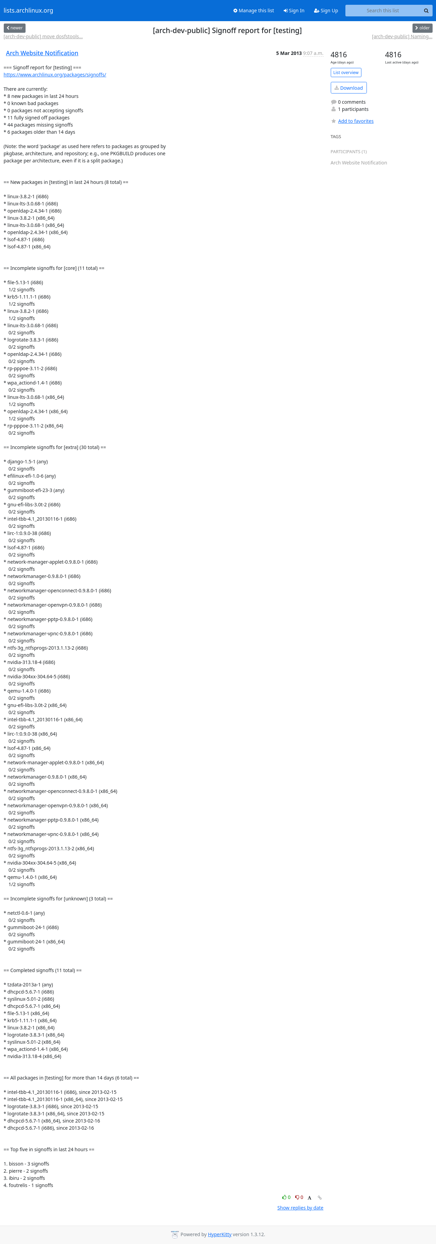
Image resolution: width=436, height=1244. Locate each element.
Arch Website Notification (42, 53)
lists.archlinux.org (28, 10)
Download (348, 88)
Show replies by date (300, 1207)
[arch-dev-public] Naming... (402, 36)
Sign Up (326, 10)
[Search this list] (383, 10)
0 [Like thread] (287, 1197)
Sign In (294, 10)
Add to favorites (352, 121)
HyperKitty (219, 1234)
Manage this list (253, 10)
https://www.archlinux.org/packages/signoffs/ (55, 74)
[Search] (426, 10)
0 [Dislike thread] (299, 1197)
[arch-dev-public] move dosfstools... (43, 36)
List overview (346, 72)
